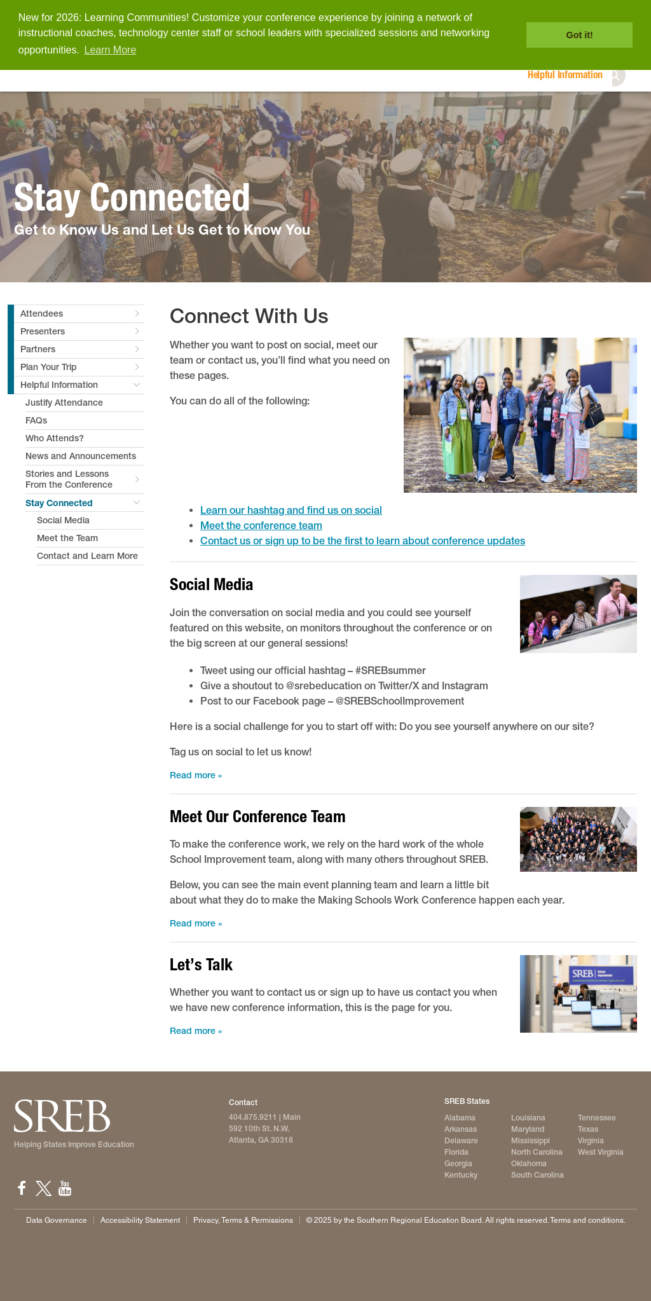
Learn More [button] (111, 50)
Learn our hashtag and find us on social (291, 510)
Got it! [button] (579, 35)
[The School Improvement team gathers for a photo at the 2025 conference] (578, 839)
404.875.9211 (253, 1117)
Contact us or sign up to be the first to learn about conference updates (362, 541)
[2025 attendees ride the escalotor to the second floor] (578, 613)
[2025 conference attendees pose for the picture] (521, 415)
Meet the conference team (261, 526)
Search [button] (626, 75)
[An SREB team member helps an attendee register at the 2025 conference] (578, 994)
